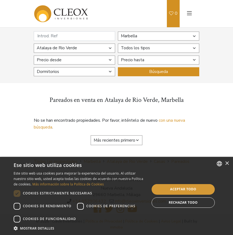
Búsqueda (158, 71)
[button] (80, 228)
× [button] (227, 163)
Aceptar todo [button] (183, 189)
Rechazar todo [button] (183, 202)
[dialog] (116, 196)
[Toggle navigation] (189, 13)
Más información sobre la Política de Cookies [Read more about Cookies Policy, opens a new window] (68, 184)
